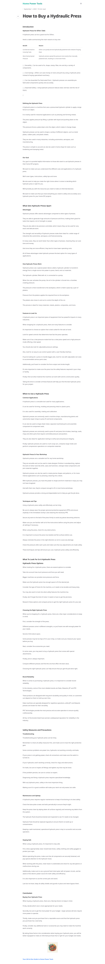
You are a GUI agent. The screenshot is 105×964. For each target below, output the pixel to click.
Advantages (27, 210)
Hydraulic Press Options (33, 563)
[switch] (81, 3)
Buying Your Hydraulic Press (32, 897)
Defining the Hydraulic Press (32, 103)
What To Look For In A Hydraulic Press (39, 559)
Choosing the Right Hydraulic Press (35, 610)
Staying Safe (27, 840)
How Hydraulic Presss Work (32, 264)
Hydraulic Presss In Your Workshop (35, 454)
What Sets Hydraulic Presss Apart (37, 206)
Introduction (28, 27)
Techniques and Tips (30, 501)
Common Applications (30, 398)
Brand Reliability (28, 677)
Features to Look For (30, 313)
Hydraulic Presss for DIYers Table (34, 31)
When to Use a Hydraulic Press (36, 394)
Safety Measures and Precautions (37, 730)
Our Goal (26, 158)
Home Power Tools (32, 3)
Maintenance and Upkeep (31, 796)
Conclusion (27, 893)
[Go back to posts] (18, 16)
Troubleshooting (28, 734)
